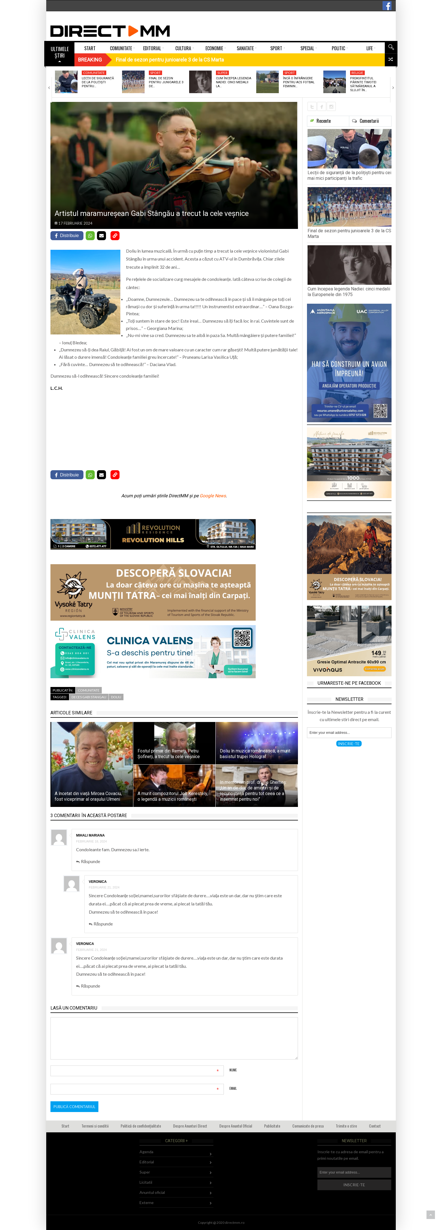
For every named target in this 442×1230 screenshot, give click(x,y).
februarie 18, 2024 (91, 841)
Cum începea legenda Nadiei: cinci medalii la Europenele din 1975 (349, 291)
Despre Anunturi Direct (190, 1126)
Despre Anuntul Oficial (235, 1126)
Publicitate (272, 1126)
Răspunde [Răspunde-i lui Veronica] (103, 923)
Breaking (90, 60)
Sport (155, 73)
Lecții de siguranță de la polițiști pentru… (98, 82)
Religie (357, 73)
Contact (375, 1126)
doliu (116, 697)
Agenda (146, 1151)
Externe (147, 1202)
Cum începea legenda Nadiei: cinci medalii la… (233, 82)
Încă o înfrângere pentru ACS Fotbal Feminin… (299, 82)
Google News (213, 495)
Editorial (147, 1161)
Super (222, 73)
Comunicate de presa (308, 1126)
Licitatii (146, 1182)
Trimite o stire (346, 1126)
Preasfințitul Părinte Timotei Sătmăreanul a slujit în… (363, 84)
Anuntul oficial (152, 1192)
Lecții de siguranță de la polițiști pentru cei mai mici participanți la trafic (349, 175)
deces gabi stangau (89, 697)
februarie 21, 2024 (104, 887)
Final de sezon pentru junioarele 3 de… (166, 82)
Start (65, 1126)
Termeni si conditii (95, 1126)
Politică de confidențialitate (141, 1126)
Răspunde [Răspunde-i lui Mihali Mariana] (90, 861)
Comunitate (94, 73)
